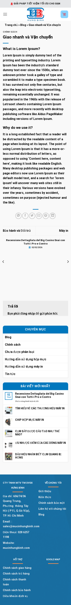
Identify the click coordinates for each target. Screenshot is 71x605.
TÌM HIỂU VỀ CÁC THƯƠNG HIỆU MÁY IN (40, 408)
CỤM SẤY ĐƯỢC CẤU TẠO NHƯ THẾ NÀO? (37, 433)
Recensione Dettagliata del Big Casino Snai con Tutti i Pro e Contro (39, 395)
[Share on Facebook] (25, 216)
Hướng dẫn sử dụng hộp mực (25, 359)
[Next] (68, 261)
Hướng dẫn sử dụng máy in (24, 366)
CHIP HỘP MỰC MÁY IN (29, 419)
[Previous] (3, 261)
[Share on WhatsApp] (18, 216)
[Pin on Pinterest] (46, 216)
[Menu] (5, 14)
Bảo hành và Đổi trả (17, 230)
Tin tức (10, 374)
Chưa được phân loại (19, 352)
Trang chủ (11, 24)
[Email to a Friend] (39, 216)
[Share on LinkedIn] (52, 216)
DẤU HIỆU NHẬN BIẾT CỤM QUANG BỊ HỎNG (38, 456)
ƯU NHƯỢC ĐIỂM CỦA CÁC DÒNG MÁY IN (40, 442)
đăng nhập (27, 313)
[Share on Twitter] (32, 216)
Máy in (63, 230)
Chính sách (10, 32)
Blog (23, 24)
